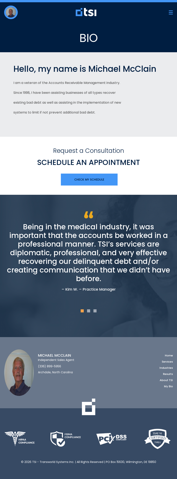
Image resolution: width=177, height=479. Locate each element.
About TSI (166, 380)
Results (168, 374)
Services (167, 362)
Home (169, 355)
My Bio (168, 386)
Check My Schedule (89, 179)
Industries (166, 368)
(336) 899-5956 (49, 366)
